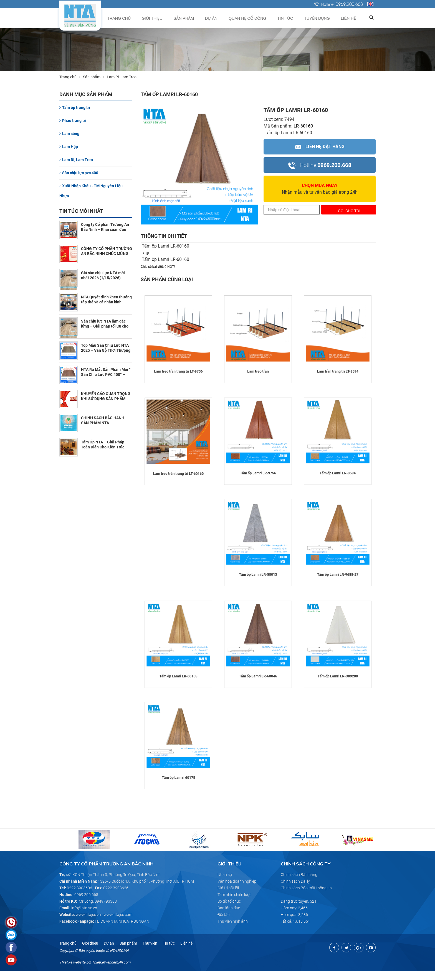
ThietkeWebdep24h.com (111, 962)
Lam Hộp (68, 146)
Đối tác (223, 914)
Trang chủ (130, 18)
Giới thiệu (162, 18)
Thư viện (150, 943)
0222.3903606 (79, 888)
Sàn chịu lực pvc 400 (78, 173)
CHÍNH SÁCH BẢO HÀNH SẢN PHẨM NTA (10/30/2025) (102, 423)
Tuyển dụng (319, 18)
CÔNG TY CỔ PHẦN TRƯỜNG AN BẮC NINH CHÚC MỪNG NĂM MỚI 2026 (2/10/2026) (106, 253)
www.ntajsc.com (118, 914)
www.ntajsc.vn (88, 914)
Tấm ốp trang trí (74, 107)
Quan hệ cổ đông (253, 18)
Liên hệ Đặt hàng (320, 146)
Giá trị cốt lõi (228, 888)
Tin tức (289, 18)
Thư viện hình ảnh (233, 921)
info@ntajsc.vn (84, 908)
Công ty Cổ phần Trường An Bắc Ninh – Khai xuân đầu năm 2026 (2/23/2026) (105, 229)
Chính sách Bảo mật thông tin (306, 888)
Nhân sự (225, 874)
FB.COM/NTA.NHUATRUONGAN (122, 921)
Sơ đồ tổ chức (229, 901)
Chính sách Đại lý (295, 881)
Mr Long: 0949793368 (98, 901)
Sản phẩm (192, 18)
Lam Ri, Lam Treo (76, 160)
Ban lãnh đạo (229, 908)
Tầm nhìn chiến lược (234, 894)
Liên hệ (349, 18)
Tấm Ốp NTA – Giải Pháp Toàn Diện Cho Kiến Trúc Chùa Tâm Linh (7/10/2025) (105, 447)
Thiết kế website (72, 962)
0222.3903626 (115, 888)
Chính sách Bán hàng (299, 874)
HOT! (171, 267)
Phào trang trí (72, 120)
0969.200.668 (349, 4)
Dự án (218, 18)
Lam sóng (69, 133)
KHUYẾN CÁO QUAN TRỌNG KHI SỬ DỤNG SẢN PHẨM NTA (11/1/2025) (105, 398)
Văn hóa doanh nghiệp (237, 881)
